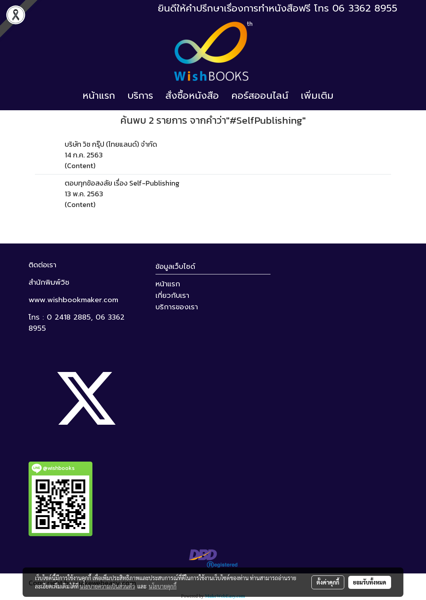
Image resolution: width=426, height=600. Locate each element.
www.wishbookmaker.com (73, 299)
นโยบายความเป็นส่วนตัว (107, 586)
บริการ (140, 95)
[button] (346, 95)
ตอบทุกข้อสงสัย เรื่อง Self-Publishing (122, 183)
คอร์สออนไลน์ (259, 95)
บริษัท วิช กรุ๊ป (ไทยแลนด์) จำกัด (111, 144)
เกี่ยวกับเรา (172, 295)
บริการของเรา (176, 306)
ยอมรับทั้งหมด (369, 582)
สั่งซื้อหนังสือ (192, 95)
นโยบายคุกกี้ (163, 586)
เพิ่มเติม (317, 95)
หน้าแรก (99, 95)
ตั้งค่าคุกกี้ (328, 582)
